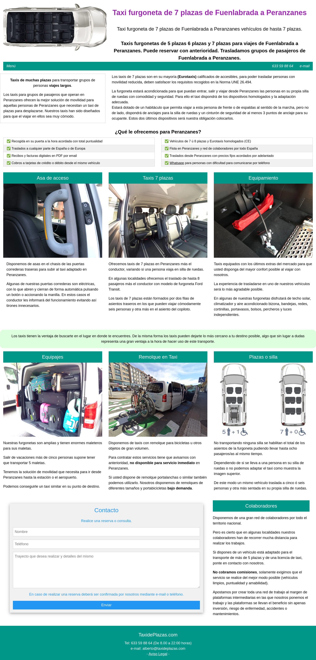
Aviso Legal (158, 654)
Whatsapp (176, 163)
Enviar (106, 605)
